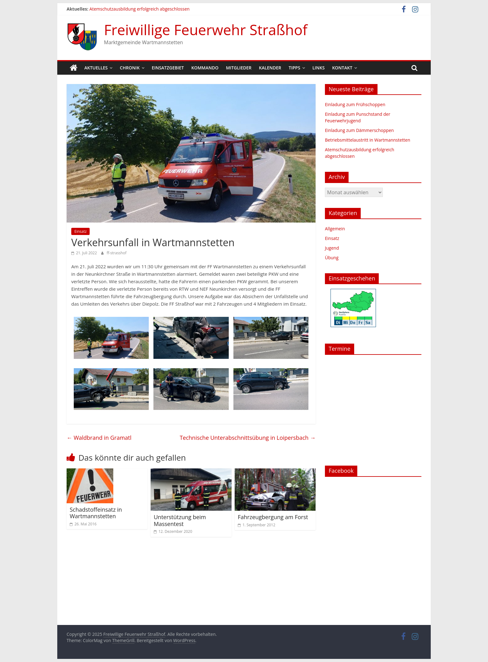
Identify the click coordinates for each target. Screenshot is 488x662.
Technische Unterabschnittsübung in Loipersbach (248, 437)
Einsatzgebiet (168, 68)
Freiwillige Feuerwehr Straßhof (205, 29)
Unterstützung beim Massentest (180, 520)
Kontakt (342, 68)
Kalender (270, 68)
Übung (332, 258)
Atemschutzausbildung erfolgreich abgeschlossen (139, 9)
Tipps (294, 68)
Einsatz (80, 231)
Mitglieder (238, 68)
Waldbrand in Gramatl (99, 437)
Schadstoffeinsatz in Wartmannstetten (96, 513)
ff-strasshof (117, 253)
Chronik (130, 68)
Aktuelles (96, 68)
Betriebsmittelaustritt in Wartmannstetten (367, 140)
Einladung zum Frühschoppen (355, 104)
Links (318, 68)
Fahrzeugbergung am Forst (273, 517)
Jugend (332, 248)
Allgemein (335, 229)
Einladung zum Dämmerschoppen (359, 130)
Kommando (204, 68)
